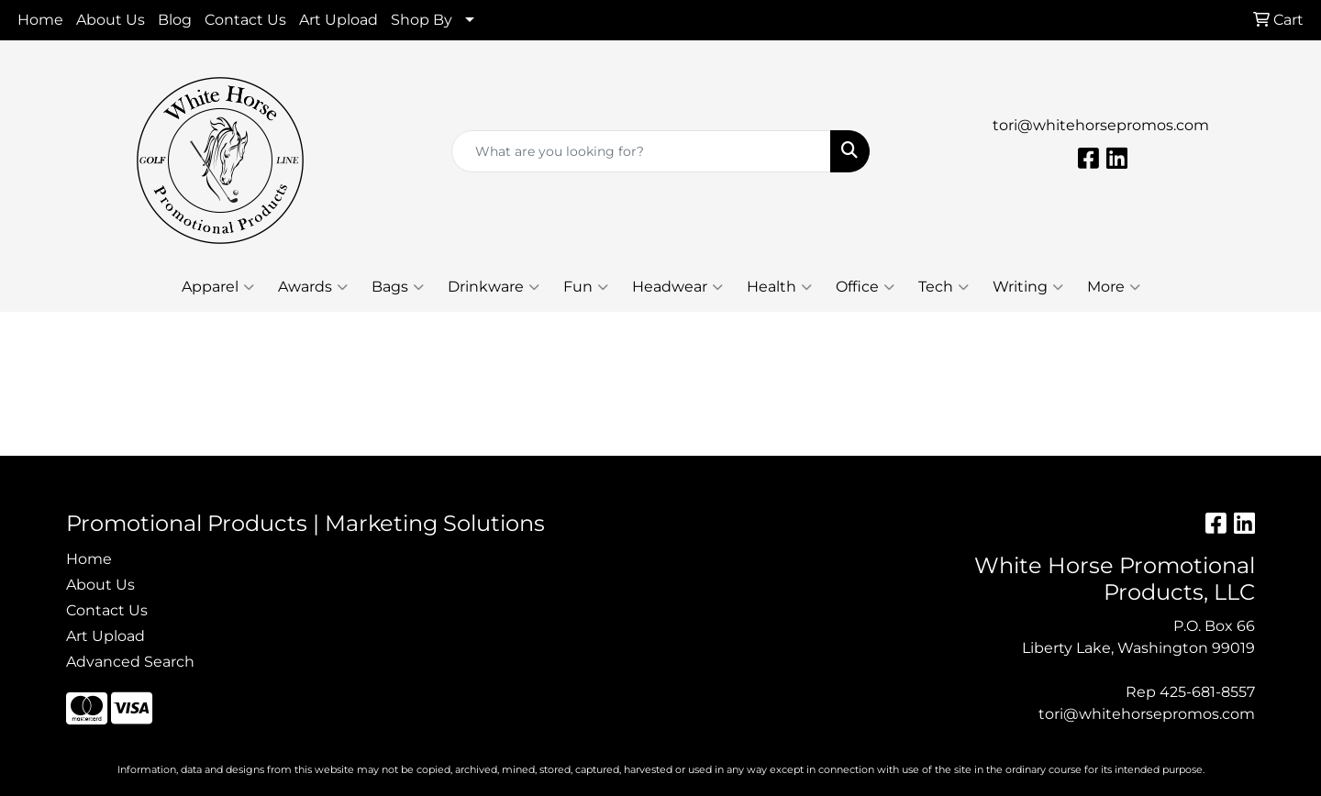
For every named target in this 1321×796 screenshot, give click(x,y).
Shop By (421, 19)
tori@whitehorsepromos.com (1101, 125)
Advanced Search (130, 661)
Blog (175, 19)
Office (865, 287)
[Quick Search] (641, 151)
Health (779, 287)
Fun (585, 287)
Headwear (677, 287)
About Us (110, 19)
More (1113, 287)
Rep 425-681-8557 (1190, 692)
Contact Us (245, 19)
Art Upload (338, 19)
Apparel (218, 287)
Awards (313, 287)
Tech (943, 287)
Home (40, 19)
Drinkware (493, 287)
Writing (1028, 287)
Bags (398, 287)
